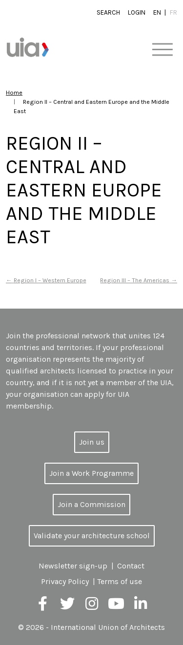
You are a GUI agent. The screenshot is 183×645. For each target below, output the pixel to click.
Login (136, 12)
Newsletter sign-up (73, 565)
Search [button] (108, 12)
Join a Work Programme (91, 473)
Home (14, 92)
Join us (91, 442)
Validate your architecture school (92, 535)
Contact (130, 565)
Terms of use (119, 581)
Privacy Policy (65, 581)
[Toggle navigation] (162, 50)
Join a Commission (91, 504)
